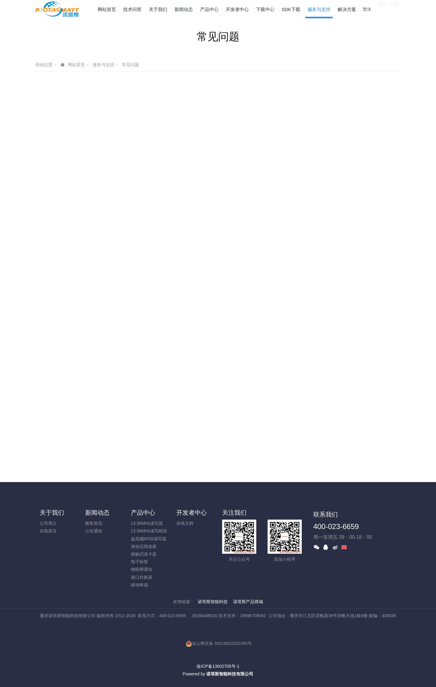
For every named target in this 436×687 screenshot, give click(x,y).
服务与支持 (103, 64)
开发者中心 (191, 512)
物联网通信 (141, 569)
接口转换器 (141, 577)
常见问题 (130, 64)
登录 (381, 8)
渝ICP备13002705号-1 (217, 666)
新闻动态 (97, 512)
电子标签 (139, 561)
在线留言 (48, 530)
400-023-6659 (336, 526)
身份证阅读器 (144, 546)
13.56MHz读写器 (147, 523)
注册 (395, 8)
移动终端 (139, 584)
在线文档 (184, 523)
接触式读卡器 (144, 554)
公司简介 (48, 523)
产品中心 (143, 512)
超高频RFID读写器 (149, 538)
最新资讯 (93, 523)
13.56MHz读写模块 (149, 530)
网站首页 (107, 9)
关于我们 (52, 512)
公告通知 (93, 530)
